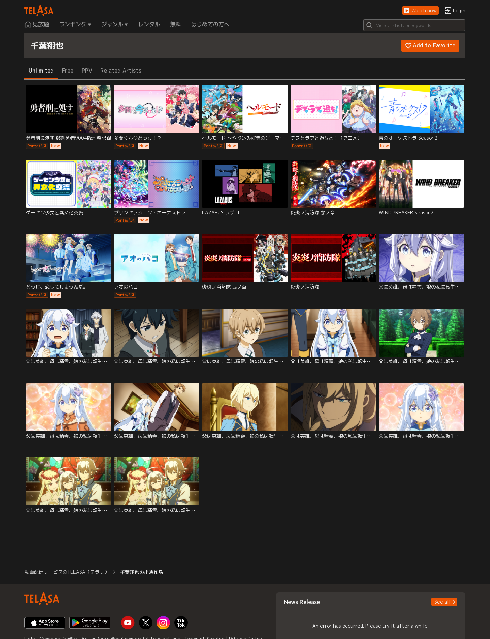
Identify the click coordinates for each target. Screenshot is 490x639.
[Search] (414, 25)
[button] (420, 10)
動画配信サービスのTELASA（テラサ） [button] (66, 571)
